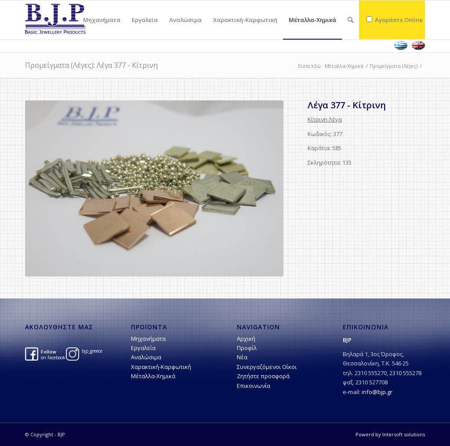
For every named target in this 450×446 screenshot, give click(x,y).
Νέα (242, 357)
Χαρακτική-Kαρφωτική (161, 367)
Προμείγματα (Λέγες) (393, 66)
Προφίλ (247, 348)
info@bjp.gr (377, 392)
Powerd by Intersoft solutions (390, 434)
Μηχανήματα (148, 339)
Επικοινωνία (253, 386)
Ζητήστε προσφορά (263, 376)
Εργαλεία (143, 348)
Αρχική (246, 339)
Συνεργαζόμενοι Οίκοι (267, 367)
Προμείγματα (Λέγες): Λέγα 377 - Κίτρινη (91, 65)
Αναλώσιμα (146, 357)
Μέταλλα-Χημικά (344, 66)
